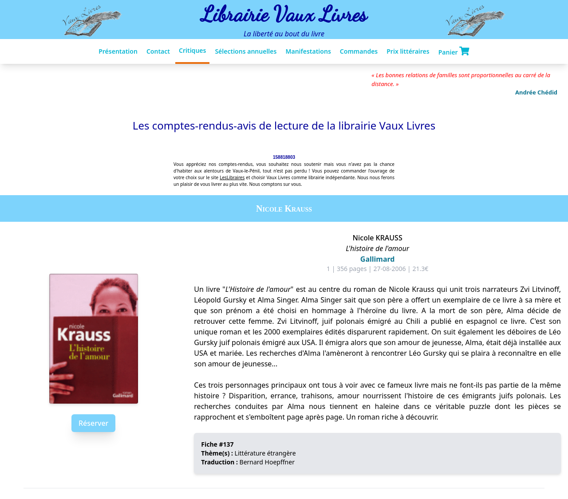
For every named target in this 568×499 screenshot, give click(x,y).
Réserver (93, 423)
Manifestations (308, 51)
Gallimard (377, 259)
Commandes (359, 51)
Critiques (192, 50)
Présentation (118, 51)
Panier (453, 51)
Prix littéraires (408, 51)
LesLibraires (232, 177)
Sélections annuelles (245, 51)
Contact (158, 51)
